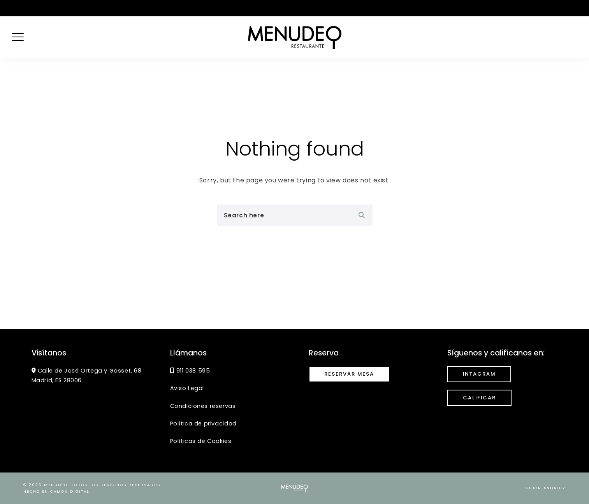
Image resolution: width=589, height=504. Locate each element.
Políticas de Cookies (201, 441)
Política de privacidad (203, 423)
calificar (479, 397)
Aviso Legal (187, 388)
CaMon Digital (69, 491)
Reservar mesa (349, 374)
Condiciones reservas (203, 406)
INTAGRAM (479, 374)
